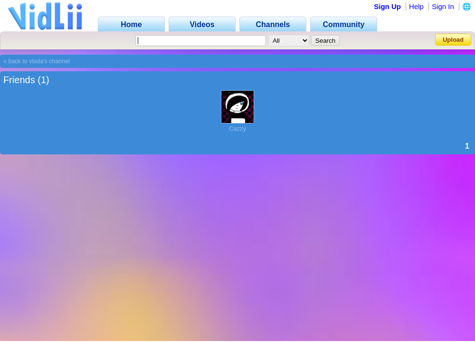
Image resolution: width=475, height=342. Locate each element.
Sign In (443, 6)
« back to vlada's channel (36, 61)
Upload (453, 39)
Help (416, 6)
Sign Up (387, 6)
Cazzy (237, 128)
